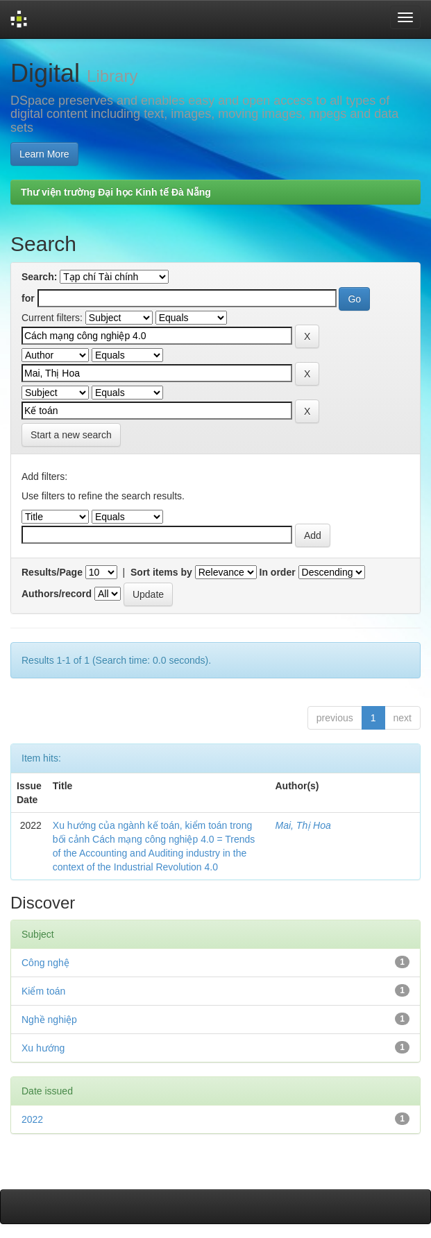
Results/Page (52, 572)
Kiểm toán (43, 991)
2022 (32, 1119)
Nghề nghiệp (49, 1019)
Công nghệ (45, 962)
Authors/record (57, 593)
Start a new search (71, 434)
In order (278, 572)
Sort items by (161, 572)
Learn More (44, 154)
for (28, 298)
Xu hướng (43, 1048)
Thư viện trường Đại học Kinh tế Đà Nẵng (116, 192)
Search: (39, 276)
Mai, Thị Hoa (303, 825)
